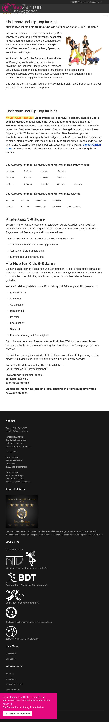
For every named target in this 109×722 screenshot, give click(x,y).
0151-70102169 (20, 428)
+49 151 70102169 (78, 2)
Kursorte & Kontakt (14, 684)
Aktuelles (10, 674)
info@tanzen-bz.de (94, 2)
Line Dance (11, 659)
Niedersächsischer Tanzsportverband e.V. (26, 568)
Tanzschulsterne (13, 689)
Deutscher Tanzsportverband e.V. (22, 603)
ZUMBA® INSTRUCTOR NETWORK (22, 639)
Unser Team (11, 679)
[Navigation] (105, 17)
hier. (42, 707)
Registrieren (11, 654)
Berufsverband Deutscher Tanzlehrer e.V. (26, 585)
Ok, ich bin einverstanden (17, 713)
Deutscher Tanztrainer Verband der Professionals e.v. (29, 622)
